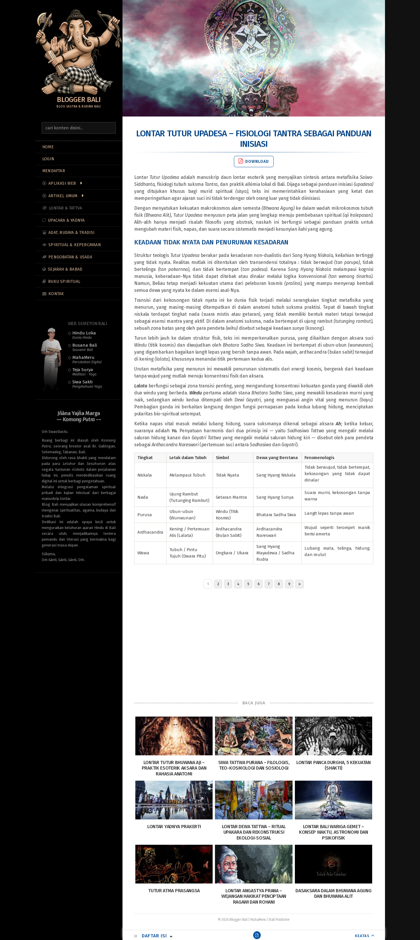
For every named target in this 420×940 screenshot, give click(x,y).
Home (48, 146)
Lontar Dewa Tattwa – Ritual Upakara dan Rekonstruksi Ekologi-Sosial (254, 832)
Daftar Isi (154, 936)
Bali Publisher (279, 920)
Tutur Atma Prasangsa (174, 890)
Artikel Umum (62, 195)
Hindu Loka (84, 335)
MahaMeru (87, 359)
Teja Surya (84, 371)
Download (254, 161)
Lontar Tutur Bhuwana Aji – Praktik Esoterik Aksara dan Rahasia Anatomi (174, 768)
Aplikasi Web (62, 183)
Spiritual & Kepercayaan (74, 244)
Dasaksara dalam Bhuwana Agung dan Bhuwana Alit (333, 893)
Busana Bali (84, 347)
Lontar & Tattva (65, 208)
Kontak (56, 293)
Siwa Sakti (87, 384)
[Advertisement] (253, 643)
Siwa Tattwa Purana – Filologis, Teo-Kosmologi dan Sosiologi (254, 765)
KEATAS (362, 936)
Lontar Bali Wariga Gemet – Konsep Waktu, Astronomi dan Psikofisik (333, 832)
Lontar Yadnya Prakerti (174, 826)
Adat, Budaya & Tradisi (71, 232)
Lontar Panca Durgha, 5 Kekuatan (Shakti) (333, 765)
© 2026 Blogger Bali (232, 920)
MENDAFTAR (53, 170)
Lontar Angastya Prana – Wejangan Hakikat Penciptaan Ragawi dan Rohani (253, 896)
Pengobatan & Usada (70, 257)
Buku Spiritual (64, 281)
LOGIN (48, 158)
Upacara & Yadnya (66, 220)
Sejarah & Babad (65, 269)
